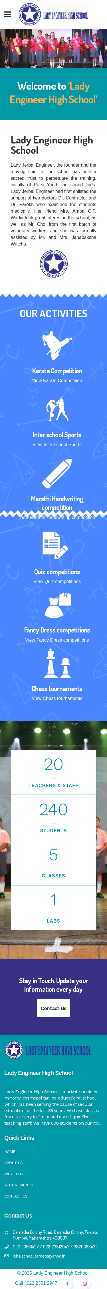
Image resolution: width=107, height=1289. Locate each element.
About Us (13, 1162)
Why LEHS (13, 1174)
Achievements (18, 1185)
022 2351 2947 (42, 1283)
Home (9, 1151)
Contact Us (53, 1008)
